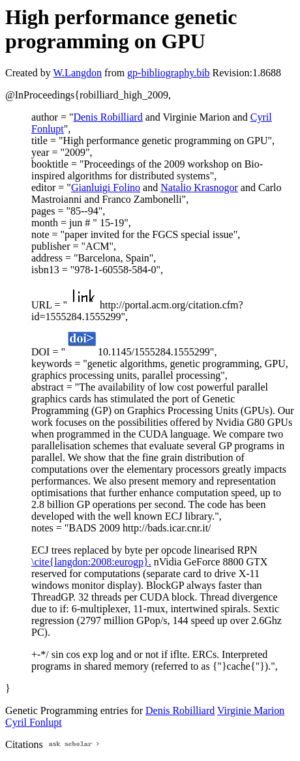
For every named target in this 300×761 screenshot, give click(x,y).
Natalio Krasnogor (199, 187)
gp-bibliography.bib (168, 72)
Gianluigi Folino (105, 187)
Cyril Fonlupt (33, 722)
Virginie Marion (250, 710)
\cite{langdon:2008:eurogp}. (91, 561)
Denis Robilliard (107, 117)
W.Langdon (77, 72)
